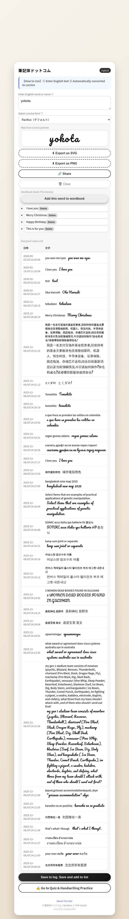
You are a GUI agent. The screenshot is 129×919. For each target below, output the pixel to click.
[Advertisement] (64, 31)
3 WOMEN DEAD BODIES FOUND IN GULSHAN (72, 590)
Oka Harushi (52, 292)
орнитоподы (53, 634)
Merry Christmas (55, 315)
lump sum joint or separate (61, 541)
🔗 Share (64, 173)
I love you (51, 269)
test (47, 281)
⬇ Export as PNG (64, 163)
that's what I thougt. (57, 828)
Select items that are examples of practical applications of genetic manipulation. (71, 496)
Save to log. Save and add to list (64, 877)
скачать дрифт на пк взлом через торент (71, 445)
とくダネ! (50, 383)
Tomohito (51, 394)
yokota (64, 103)
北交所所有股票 (54, 865)
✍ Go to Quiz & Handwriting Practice (64, 888)
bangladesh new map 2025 (61, 481)
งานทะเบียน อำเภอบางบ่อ (59, 838)
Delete (43, 208)
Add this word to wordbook (64, 198)
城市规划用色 (52, 472)
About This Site (64, 900)
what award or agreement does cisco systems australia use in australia (72, 645)
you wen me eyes (55, 258)
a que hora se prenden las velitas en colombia (72, 415)
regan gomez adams (57, 436)
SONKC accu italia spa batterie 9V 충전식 (69, 522)
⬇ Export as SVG (64, 153)
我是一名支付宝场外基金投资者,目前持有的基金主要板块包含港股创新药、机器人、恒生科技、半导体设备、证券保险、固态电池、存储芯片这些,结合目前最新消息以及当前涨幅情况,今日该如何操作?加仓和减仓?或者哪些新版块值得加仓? (74, 332)
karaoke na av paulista (58, 806)
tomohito (51, 406)
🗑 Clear (64, 184)
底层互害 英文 (53, 623)
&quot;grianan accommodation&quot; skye (71, 790)
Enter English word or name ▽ (36, 94)
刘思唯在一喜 (52, 817)
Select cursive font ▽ (30, 113)
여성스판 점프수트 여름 (58, 554)
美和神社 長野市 (54, 611)
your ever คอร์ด (54, 853)
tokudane (51, 304)
